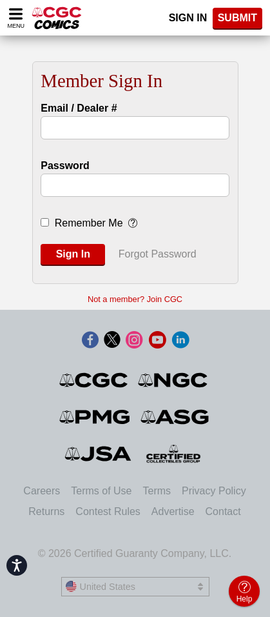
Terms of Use (101, 490)
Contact (223, 511)
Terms (157, 490)
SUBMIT (237, 17)
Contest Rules (107, 511)
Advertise (173, 511)
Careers (41, 490)
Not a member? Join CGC (135, 299)
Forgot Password (158, 253)
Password (65, 165)
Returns (46, 511)
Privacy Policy (214, 490)
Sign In (188, 17)
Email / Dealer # (79, 108)
